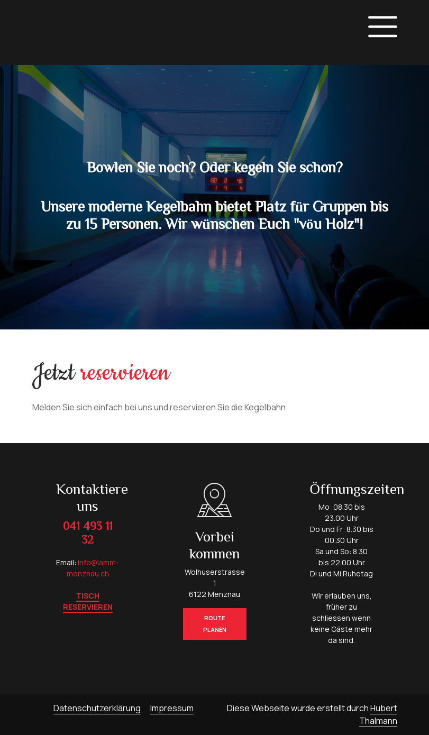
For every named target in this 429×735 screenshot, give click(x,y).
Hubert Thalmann (378, 714)
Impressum (172, 708)
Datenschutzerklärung (97, 708)
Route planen (214, 623)
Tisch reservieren (88, 601)
